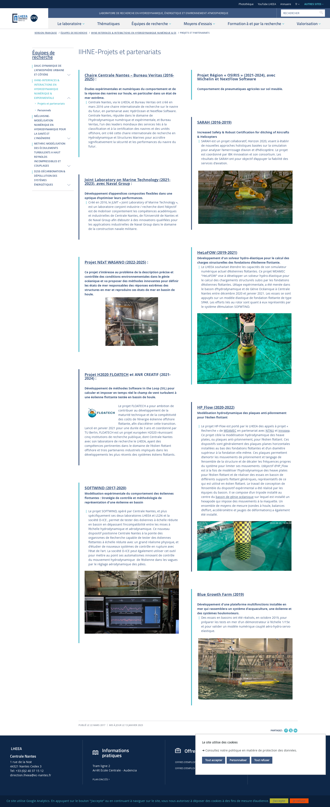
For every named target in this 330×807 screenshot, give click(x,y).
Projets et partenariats (195, 33)
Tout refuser (261, 760)
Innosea (284, 431)
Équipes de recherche (74, 33)
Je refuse (299, 801)
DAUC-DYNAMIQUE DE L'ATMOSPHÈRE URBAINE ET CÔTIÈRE (49, 70)
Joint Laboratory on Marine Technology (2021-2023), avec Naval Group (127, 181)
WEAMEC (230, 431)
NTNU (270, 431)
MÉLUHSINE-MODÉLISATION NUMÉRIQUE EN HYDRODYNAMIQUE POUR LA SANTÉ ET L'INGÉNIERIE (50, 127)
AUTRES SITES (312, 4)
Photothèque (246, 4)
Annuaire (285, 4)
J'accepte (279, 801)
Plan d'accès (101, 779)
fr (296, 4)
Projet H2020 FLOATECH (107, 374)
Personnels (44, 110)
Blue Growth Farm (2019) (220, 594)
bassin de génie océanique (235, 497)
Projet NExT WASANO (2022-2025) (115, 262)
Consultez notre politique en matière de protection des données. (251, 750)
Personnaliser (238, 760)
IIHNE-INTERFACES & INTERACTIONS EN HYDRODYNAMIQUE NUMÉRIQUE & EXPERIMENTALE (46, 89)
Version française (46, 33)
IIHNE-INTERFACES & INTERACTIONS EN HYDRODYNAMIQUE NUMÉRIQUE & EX (133, 33)
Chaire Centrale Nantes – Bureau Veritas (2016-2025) (129, 77)
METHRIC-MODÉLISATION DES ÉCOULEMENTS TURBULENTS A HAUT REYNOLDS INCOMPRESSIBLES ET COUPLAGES (49, 154)
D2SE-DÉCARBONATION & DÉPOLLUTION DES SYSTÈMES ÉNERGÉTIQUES (49, 178)
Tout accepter (213, 760)
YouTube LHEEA (267, 4)
